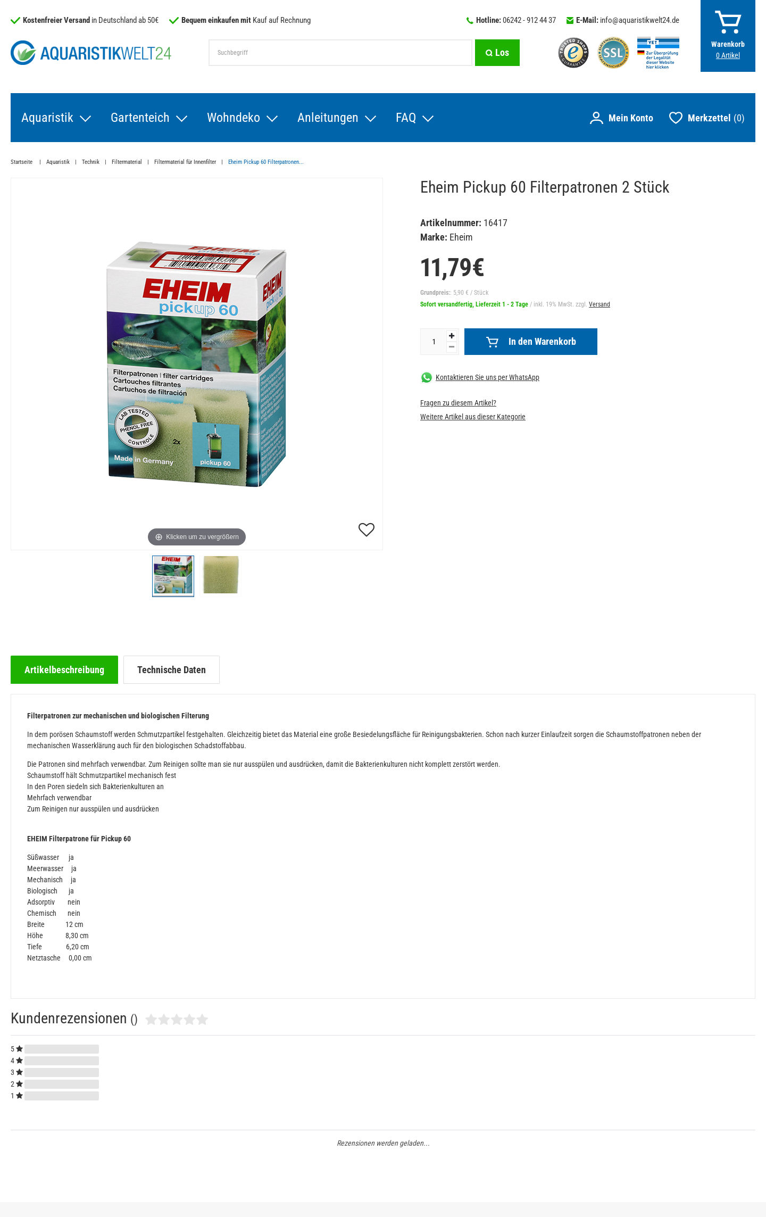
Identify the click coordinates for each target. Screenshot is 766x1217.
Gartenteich (140, 117)
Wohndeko (233, 117)
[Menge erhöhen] (451, 336)
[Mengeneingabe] (433, 341)
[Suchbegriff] (340, 52)
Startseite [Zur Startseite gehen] (22, 162)
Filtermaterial (127, 162)
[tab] (64, 670)
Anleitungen (328, 117)
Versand (599, 304)
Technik (90, 162)
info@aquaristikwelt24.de (639, 20)
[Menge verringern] (451, 347)
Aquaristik (47, 117)
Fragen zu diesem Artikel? (458, 403)
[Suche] (497, 52)
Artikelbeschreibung (64, 669)
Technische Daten (171, 669)
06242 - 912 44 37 (529, 20)
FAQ (406, 117)
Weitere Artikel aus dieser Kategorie (473, 416)
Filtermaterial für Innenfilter (185, 162)
